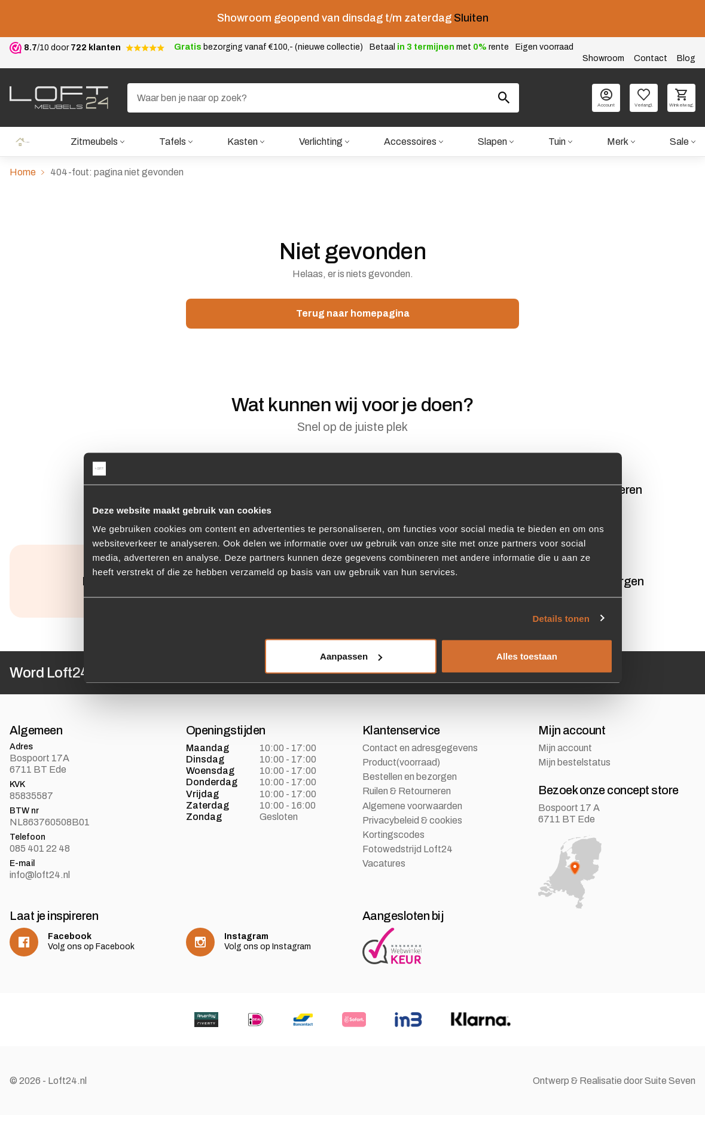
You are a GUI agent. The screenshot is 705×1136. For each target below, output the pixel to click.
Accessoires (409, 142)
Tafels (171, 142)
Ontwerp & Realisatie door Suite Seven (614, 1101)
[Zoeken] (323, 98)
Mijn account (565, 769)
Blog (686, 58)
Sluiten (471, 18)
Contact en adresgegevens (420, 769)
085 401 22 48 (40, 869)
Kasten (242, 142)
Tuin (557, 142)
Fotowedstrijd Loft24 (407, 870)
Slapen (491, 142)
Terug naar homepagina (353, 314)
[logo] (59, 97)
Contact (650, 58)
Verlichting (320, 142)
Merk (617, 142)
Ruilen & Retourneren (406, 812)
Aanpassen (351, 656)
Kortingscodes (393, 856)
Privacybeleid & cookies (412, 841)
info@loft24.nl (40, 896)
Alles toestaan (526, 656)
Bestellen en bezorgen (409, 797)
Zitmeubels (93, 142)
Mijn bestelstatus (574, 783)
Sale (679, 142)
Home (22, 142)
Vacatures (383, 884)
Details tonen (561, 618)
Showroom (603, 58)
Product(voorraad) (401, 783)
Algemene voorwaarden (412, 827)
